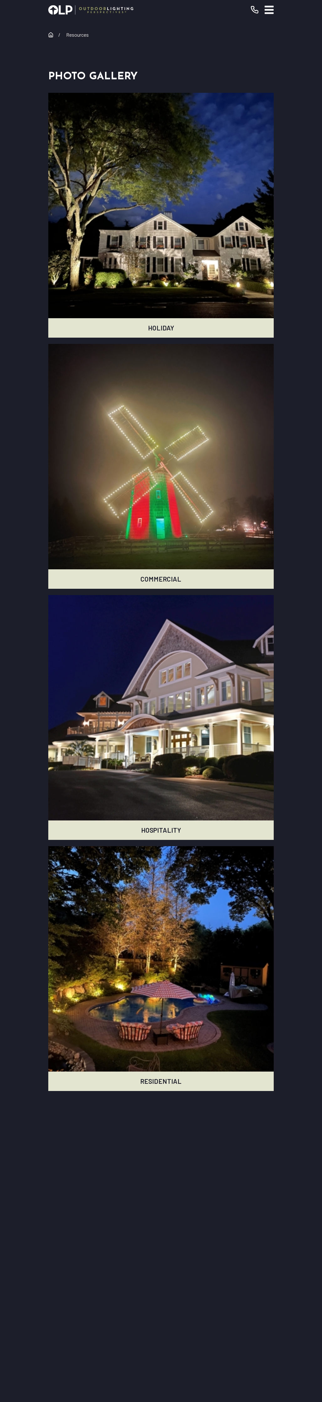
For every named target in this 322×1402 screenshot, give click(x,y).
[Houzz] (186, 1325)
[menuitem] (121, 1371)
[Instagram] (152, 1325)
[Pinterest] (203, 1325)
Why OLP (161, 1265)
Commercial (161, 1248)
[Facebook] (119, 1325)
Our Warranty (161, 1212)
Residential (160, 1230)
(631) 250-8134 (185, 1175)
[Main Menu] (269, 9)
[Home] (90, 10)
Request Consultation (161, 1191)
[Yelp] (169, 1325)
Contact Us (161, 1283)
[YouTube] (136, 1325)
